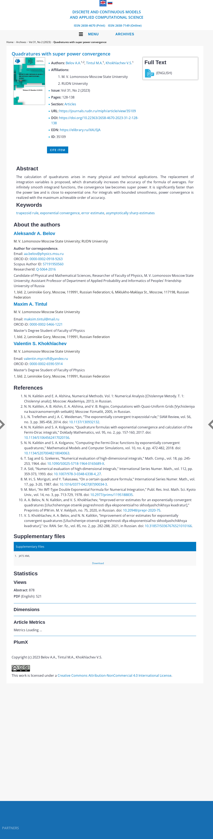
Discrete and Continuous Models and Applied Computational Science (106, 14)
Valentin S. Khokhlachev (40, 343)
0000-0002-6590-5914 (46, 364)
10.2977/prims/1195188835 (111, 494)
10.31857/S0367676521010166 (168, 526)
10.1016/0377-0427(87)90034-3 (83, 484)
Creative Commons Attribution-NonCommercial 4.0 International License (114, 675)
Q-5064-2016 (46, 269)
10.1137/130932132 (84, 422)
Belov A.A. (73, 63)
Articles (70, 104)
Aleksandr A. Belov (34, 233)
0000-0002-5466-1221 (46, 324)
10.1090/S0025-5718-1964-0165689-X (75, 463)
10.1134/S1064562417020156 (46, 437)
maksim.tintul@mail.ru (41, 319)
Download (98, 563)
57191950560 (53, 264)
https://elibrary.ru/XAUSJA (80, 130)
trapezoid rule (27, 213)
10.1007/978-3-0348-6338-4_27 (77, 474)
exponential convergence (60, 213)
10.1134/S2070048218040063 (46, 453)
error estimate (92, 213)
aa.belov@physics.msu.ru (44, 253)
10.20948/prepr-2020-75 (141, 510)
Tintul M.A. (94, 63)
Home (10, 42)
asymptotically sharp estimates (130, 213)
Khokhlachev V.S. (119, 63)
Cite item (57, 150)
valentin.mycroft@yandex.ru (46, 358)
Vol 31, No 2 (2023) (40, 42)
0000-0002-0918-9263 (46, 259)
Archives (124, 34)
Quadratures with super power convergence (79, 42)
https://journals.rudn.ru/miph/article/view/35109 (97, 111)
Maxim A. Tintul (30, 304)
